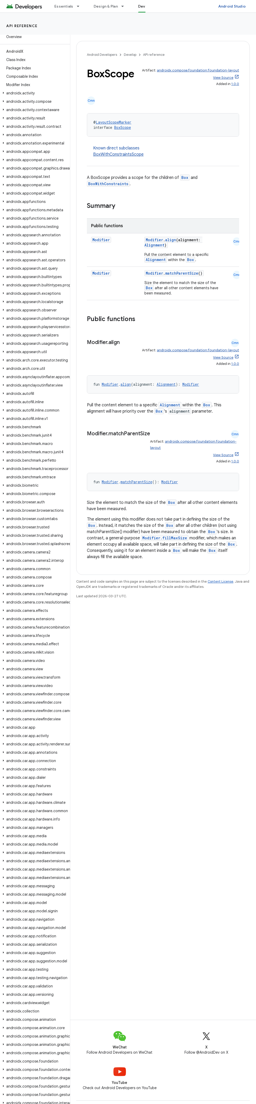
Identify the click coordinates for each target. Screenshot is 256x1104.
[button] (34, 93)
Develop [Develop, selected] (145, 6)
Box (184, 177)
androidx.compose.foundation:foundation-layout (198, 70)
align (170, 239)
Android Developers (102, 54)
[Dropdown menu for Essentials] (80, 6)
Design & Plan (106, 6)
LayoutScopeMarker (113, 122)
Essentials (63, 6)
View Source (223, 77)
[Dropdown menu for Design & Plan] (125, 6)
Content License (220, 581)
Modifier (101, 239)
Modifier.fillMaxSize (164, 537)
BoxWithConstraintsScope (118, 154)
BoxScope (122, 127)
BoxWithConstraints (108, 183)
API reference (22, 25)
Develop (130, 54)
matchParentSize (181, 273)
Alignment (154, 245)
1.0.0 (235, 84)
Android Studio (232, 6)
